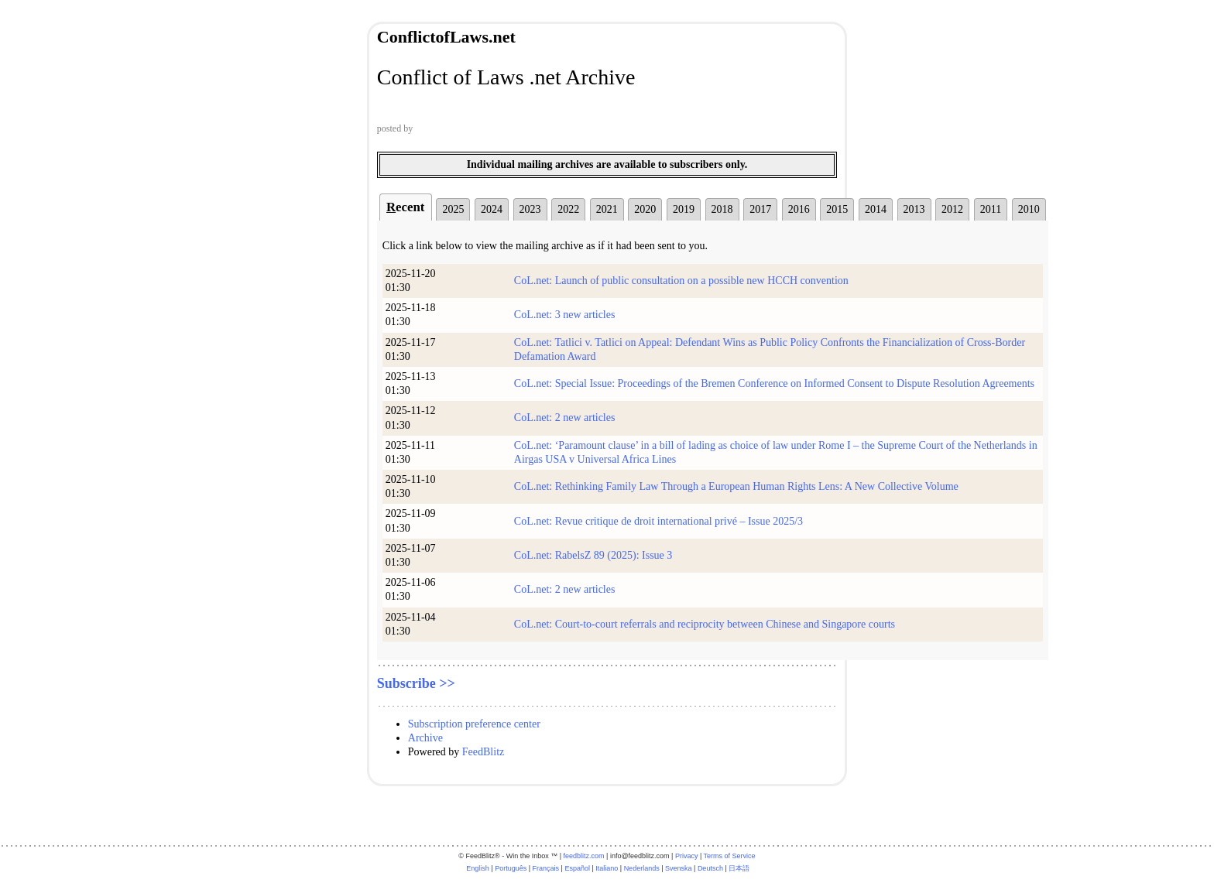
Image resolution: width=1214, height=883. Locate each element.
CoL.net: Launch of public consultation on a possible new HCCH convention (681, 280)
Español (577, 868)
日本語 (739, 868)
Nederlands (642, 868)
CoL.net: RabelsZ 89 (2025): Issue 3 (593, 555)
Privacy (686, 856)
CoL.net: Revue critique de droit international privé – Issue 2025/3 (658, 521)
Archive (425, 738)
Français (546, 868)
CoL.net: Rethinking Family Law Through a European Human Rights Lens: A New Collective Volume (736, 486)
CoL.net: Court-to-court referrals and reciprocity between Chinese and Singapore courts (704, 624)
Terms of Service (730, 856)
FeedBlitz (483, 752)
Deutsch (710, 868)
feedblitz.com (584, 856)
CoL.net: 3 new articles (565, 314)
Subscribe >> (416, 683)
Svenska (678, 868)
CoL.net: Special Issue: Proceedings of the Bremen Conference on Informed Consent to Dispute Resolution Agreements (774, 383)
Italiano (606, 868)
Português (510, 868)
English (477, 868)
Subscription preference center (474, 724)
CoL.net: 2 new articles (565, 417)
